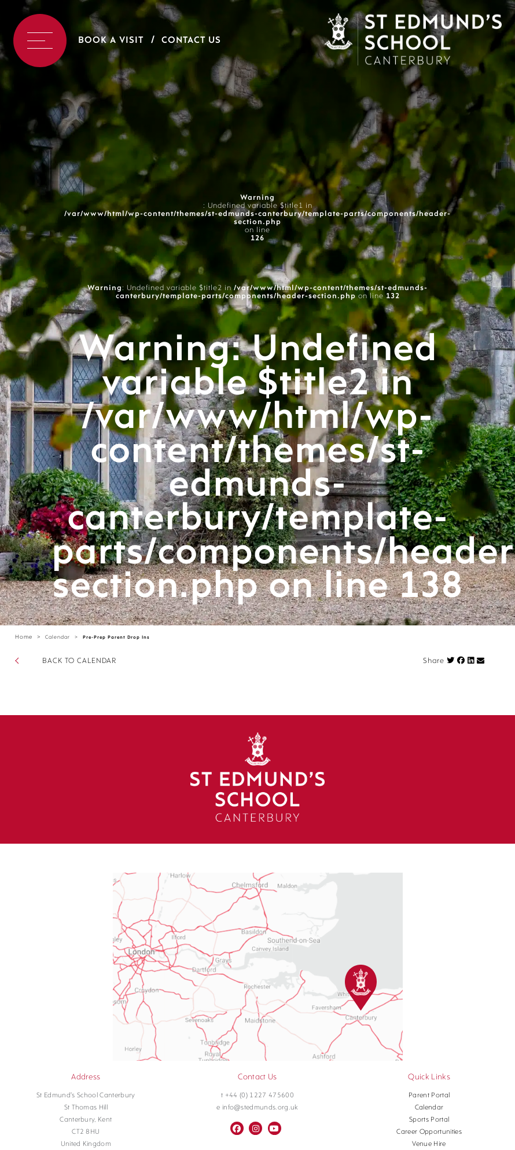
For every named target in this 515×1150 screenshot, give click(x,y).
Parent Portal (429, 1095)
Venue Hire (429, 1144)
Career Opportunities (429, 1132)
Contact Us (191, 40)
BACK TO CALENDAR (79, 661)
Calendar (57, 637)
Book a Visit (111, 40)
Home (23, 637)
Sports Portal (429, 1119)
